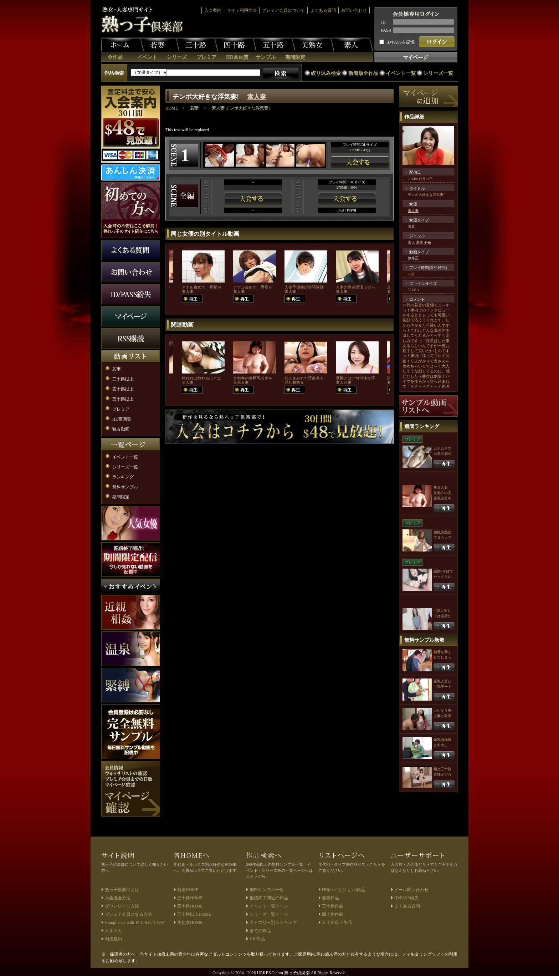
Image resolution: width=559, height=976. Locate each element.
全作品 (115, 57)
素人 (351, 44)
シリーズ (177, 57)
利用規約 (113, 938)
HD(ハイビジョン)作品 (343, 889)
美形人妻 (241, 382)
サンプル (266, 57)
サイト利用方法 (242, 10)
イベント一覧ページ (269, 906)
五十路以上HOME (194, 914)
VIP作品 (257, 938)
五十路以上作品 (337, 922)
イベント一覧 (401, 73)
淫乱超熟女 (294, 382)
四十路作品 (332, 914)
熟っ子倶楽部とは (122, 889)
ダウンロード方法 (122, 906)
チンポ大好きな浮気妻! (248, 108)
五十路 (274, 44)
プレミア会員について (283, 10)
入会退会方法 (117, 897)
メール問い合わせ (411, 889)
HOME (171, 108)
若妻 (158, 44)
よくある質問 (323, 10)
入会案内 (212, 10)
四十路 (235, 44)
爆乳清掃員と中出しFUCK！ (442, 745)
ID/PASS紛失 (406, 897)
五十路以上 (123, 399)
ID (383, 22)
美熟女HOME (189, 922)
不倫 (427, 242)
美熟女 (313, 44)
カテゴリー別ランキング (273, 922)
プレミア (206, 57)
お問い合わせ (354, 10)
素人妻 (256, 96)
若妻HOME (187, 889)
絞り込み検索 (326, 73)
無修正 (413, 258)
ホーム (122, 44)
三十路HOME (189, 897)
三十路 (196, 44)
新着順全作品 (363, 73)
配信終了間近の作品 (269, 897)
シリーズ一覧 (438, 73)
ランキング (123, 476)
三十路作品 (332, 906)
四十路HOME (189, 906)
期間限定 (295, 57)
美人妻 (188, 382)
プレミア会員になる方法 (128, 914)
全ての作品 (260, 930)
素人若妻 (344, 382)
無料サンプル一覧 (267, 889)
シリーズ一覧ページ (269, 914)
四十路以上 (123, 389)
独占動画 (120, 429)
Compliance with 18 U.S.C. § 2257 (135, 922)
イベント (147, 57)
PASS (386, 30)
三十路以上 (123, 379)
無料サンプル (125, 486)
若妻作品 (330, 897)
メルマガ (113, 930)
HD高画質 (237, 57)
